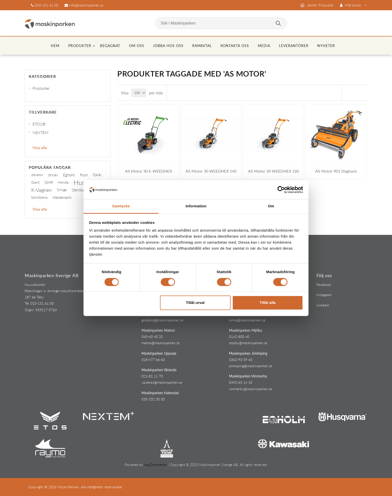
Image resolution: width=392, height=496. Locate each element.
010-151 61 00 (46, 5)
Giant (35, 182)
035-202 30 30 (153, 399)
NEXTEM (40, 132)
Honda (63, 182)
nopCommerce (155, 464)
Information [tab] (196, 206)
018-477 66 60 (153, 359)
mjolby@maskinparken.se (248, 343)
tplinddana (39, 197)
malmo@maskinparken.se (161, 343)
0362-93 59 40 (240, 359)
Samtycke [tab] (121, 206)
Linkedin (322, 305)
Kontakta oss (234, 46)
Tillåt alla (268, 303)
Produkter (79, 46)
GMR (48, 182)
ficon (84, 175)
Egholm (69, 175)
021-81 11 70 (152, 376)
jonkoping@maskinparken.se (250, 366)
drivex (53, 175)
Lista (361, 93)
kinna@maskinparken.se (247, 320)
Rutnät (351, 93)
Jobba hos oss (168, 46)
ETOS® (39, 124)
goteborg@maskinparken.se (162, 320)
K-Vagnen (41, 190)
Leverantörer (293, 46)
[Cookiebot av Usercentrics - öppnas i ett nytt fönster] (281, 189)
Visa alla (39, 147)
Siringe (62, 190)
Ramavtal (202, 46)
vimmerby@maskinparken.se (250, 389)
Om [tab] (271, 206)
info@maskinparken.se (86, 5)
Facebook (323, 284)
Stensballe (80, 190)
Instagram (324, 295)
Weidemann (62, 197)
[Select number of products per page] (139, 93)
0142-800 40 (239, 336)
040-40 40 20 (152, 336)
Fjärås (97, 175)
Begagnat (110, 46)
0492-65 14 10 (240, 382)
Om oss (136, 46)
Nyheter (326, 46)
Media (264, 46)
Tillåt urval (195, 303)
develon (37, 175)
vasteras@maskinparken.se (162, 382)
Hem (55, 46)
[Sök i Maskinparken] (221, 23)
